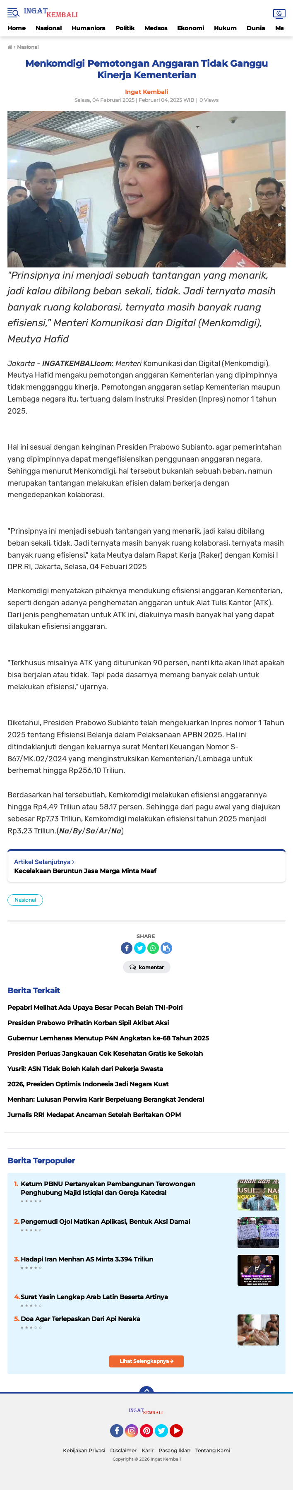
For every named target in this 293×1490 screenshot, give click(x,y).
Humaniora (89, 28)
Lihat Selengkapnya (147, 1361)
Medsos (155, 28)
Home (16, 28)
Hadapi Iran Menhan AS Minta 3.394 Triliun (87, 1259)
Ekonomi (190, 28)
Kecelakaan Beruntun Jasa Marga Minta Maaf (85, 871)
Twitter (165, 1434)
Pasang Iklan (174, 1450)
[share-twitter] (140, 948)
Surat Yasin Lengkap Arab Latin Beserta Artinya (94, 1297)
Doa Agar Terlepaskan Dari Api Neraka (80, 1319)
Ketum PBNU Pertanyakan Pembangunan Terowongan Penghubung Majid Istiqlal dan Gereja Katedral (108, 1188)
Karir (148, 1450)
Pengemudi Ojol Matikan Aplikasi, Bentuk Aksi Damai (105, 1221)
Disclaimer (123, 1450)
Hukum (225, 28)
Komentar (147, 966)
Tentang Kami (212, 1450)
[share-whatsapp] (153, 948)
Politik (124, 28)
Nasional (49, 28)
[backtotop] (146, 1393)
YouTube (182, 1434)
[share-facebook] (126, 948)
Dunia (256, 28)
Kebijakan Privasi (84, 1450)
